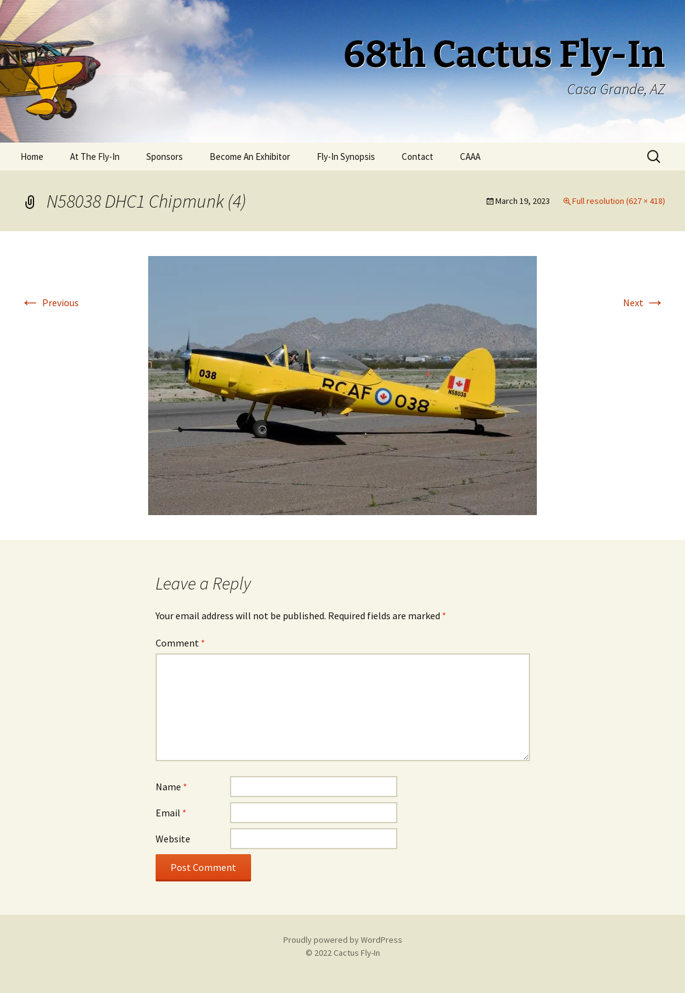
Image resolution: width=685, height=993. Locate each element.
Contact (417, 156)
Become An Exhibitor (250, 156)
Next (644, 302)
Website (173, 838)
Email (171, 812)
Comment (180, 643)
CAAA (470, 156)
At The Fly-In (95, 156)
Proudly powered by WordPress (342, 939)
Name (171, 786)
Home (31, 156)
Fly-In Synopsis (346, 156)
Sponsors (164, 156)
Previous (49, 302)
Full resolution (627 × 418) (618, 200)
